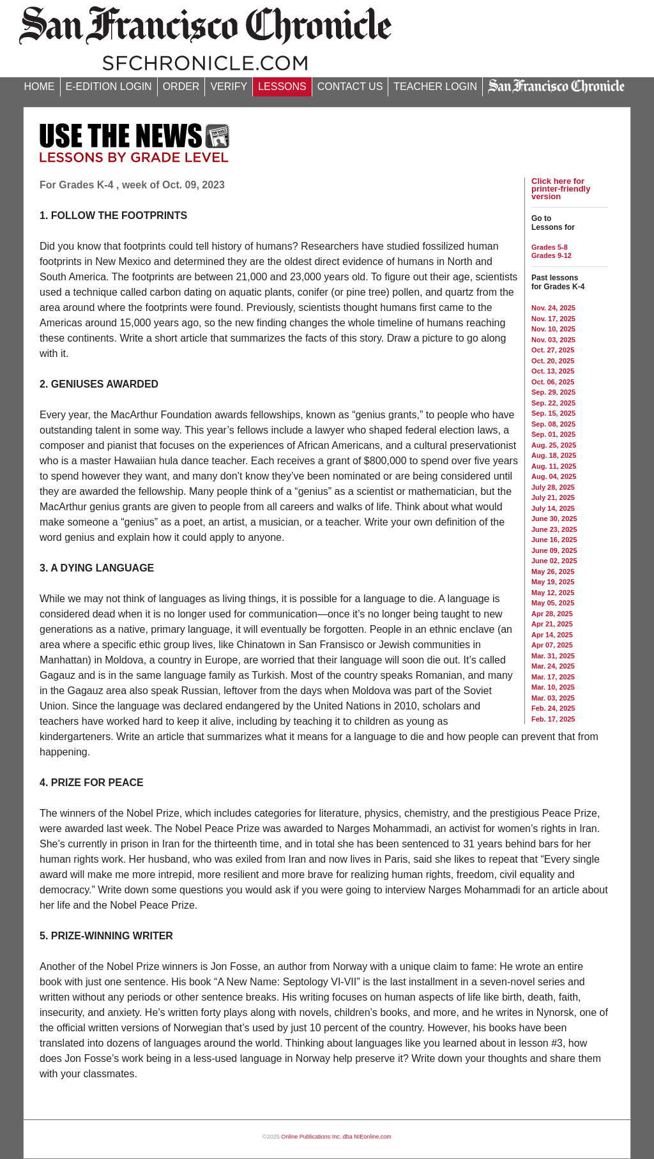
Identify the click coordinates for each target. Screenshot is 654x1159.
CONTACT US (350, 86)
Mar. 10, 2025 (553, 687)
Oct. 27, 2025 (552, 350)
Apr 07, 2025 (552, 645)
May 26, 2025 (552, 571)
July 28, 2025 (553, 487)
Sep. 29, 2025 (553, 392)
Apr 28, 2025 (552, 613)
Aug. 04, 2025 (553, 476)
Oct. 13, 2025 (552, 371)
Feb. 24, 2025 (553, 708)
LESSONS (282, 86)
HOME (39, 86)
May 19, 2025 (552, 582)
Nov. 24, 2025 (553, 308)
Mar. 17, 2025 (553, 677)
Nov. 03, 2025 (553, 340)
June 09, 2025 (554, 550)
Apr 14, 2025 (552, 635)
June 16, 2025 (554, 539)
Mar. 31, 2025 (553, 656)
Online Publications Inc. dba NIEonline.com (336, 1136)
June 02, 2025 (554, 560)
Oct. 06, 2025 (552, 382)
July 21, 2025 (553, 497)
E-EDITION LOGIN (109, 86)
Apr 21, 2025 (552, 624)
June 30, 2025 (554, 518)
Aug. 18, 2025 (553, 455)
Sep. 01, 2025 (553, 434)
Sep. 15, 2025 (553, 413)
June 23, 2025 (554, 529)
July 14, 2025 (553, 508)
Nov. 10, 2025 (553, 329)
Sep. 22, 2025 (553, 403)
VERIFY (228, 86)
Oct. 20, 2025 (552, 361)
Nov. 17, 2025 (553, 318)
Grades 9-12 (551, 255)
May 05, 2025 (552, 603)
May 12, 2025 (552, 592)
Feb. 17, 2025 (553, 719)
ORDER (181, 86)
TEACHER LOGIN (435, 86)
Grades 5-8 (549, 247)
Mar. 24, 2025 (553, 666)
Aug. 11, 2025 (553, 466)
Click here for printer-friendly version (560, 188)
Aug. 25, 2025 (553, 445)
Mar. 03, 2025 (553, 698)
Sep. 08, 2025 (553, 424)
